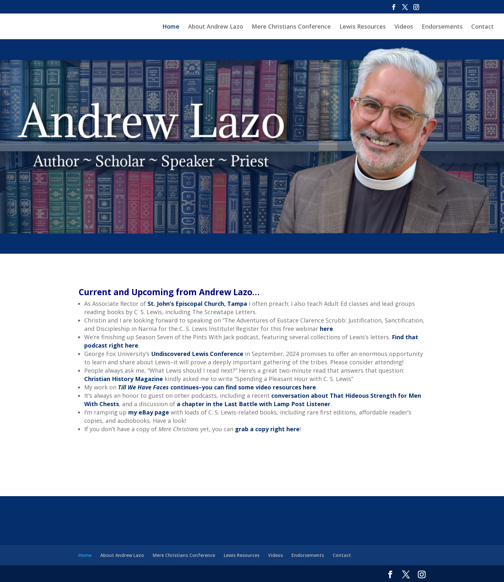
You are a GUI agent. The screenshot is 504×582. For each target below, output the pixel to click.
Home (170, 27)
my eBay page (148, 412)
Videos (403, 27)
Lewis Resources (362, 27)
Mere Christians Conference (291, 27)
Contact (482, 27)
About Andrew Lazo (215, 27)
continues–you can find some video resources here (217, 387)
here (326, 328)
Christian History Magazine (123, 379)
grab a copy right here (267, 429)
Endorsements (442, 27)
